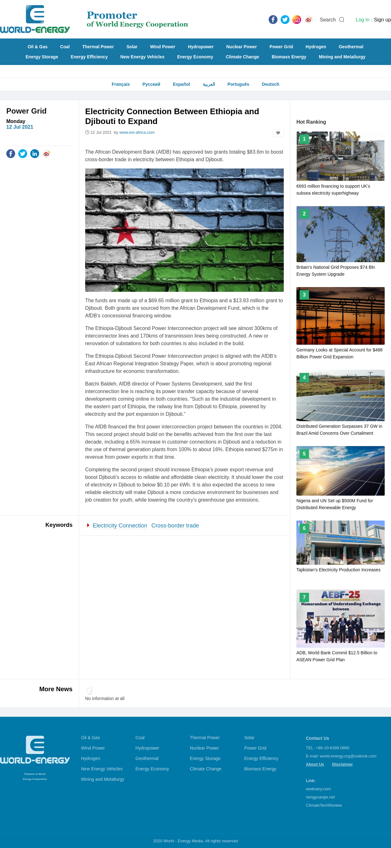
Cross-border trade (175, 525)
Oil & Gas (38, 46)
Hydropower (201, 46)
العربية (209, 84)
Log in (363, 19)
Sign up (382, 19)
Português (238, 84)
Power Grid (281, 46)
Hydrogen (316, 46)
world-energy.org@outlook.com (348, 756)
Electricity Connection (120, 525)
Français (121, 84)
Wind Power (162, 46)
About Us (315, 764)
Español (181, 84)
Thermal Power (98, 46)
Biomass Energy (289, 56)
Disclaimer (342, 764)
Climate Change (242, 56)
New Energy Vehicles (142, 56)
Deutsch (270, 84)
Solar (131, 46)
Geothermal (351, 46)
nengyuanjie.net (320, 797)
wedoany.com (318, 788)
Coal (65, 46)
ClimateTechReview (324, 805)
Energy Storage (42, 56)
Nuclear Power (241, 46)
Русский (151, 84)
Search (328, 19)
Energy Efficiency (89, 56)
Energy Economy (195, 56)
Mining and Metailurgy (342, 56)
